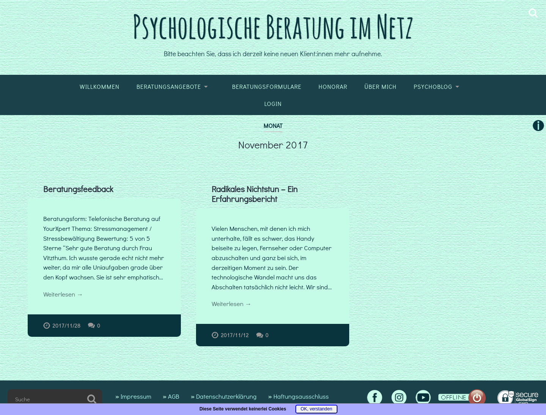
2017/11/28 (66, 325)
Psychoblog (433, 86)
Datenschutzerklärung (226, 396)
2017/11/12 (235, 335)
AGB (173, 396)
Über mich (380, 86)
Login (273, 103)
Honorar (332, 86)
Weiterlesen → (63, 294)
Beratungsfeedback (78, 188)
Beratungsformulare (266, 86)
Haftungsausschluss (301, 396)
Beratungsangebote (168, 86)
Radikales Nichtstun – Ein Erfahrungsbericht (255, 193)
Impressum (136, 396)
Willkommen (99, 86)
